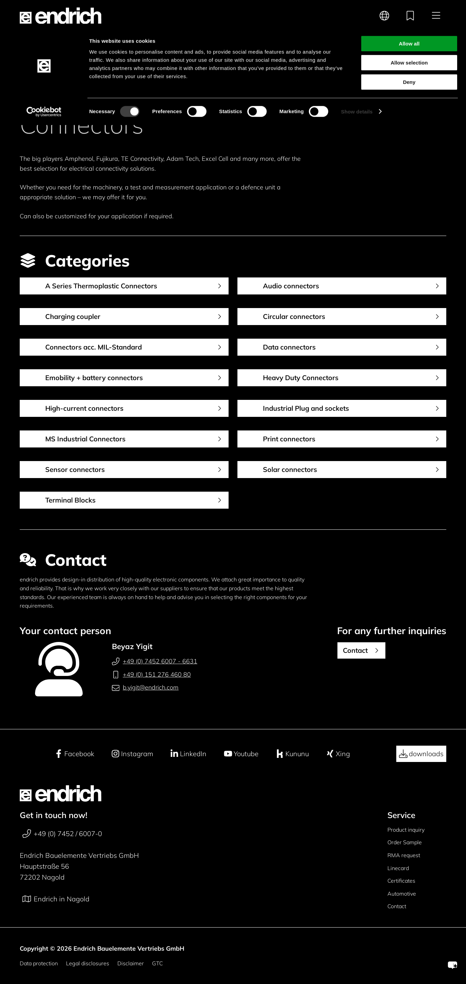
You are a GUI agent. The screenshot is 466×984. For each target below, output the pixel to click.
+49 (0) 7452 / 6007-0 (62, 833)
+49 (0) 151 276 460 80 (151, 675)
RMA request (403, 855)
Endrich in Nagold (55, 899)
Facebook (74, 753)
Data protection (39, 963)
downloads (421, 753)
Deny (409, 55)
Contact (396, 906)
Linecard (398, 868)
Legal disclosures (87, 963)
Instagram (132, 753)
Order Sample (404, 842)
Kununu (292, 753)
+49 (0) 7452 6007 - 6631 (154, 661)
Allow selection (409, 36)
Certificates (401, 880)
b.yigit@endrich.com (145, 687)
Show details (357, 84)
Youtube (241, 753)
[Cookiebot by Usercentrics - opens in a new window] (44, 85)
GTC (157, 963)
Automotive (401, 893)
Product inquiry (406, 829)
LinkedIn (188, 753)
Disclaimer (130, 963)
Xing (338, 753)
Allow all (409, 16)
